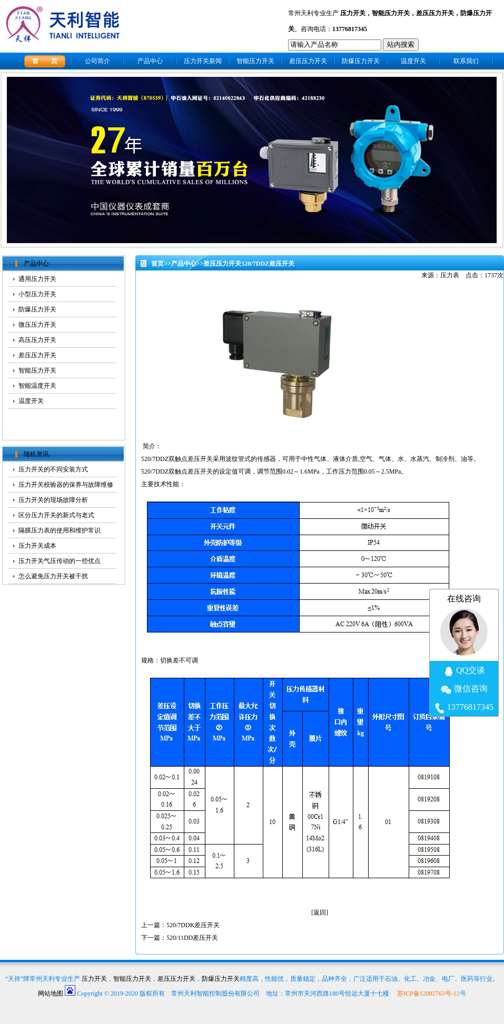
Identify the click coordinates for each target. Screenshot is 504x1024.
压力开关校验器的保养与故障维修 (65, 484)
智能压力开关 (391, 13)
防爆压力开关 (361, 61)
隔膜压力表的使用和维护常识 (59, 530)
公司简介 (97, 61)
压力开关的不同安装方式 (53, 469)
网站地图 (50, 993)
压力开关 (352, 13)
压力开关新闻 (203, 61)
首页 (157, 263)
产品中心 (150, 61)
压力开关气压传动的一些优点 (59, 561)
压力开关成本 (37, 545)
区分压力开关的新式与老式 (56, 515)
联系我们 (466, 61)
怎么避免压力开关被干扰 (53, 576)
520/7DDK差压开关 (193, 925)
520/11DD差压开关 (192, 937)
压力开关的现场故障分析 (53, 500)
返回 (319, 912)
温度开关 (413, 61)
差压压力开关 (435, 13)
